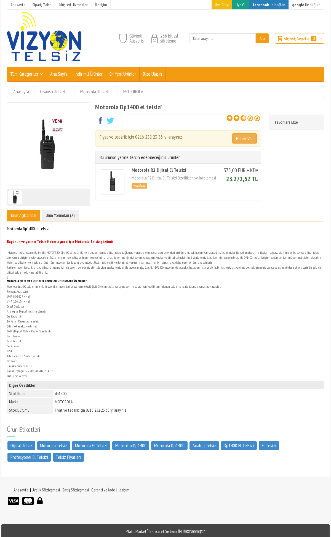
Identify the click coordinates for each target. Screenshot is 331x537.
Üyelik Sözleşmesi (46, 490)
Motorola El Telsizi (91, 445)
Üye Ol (241, 4)
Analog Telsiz (204, 445)
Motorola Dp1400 (169, 445)
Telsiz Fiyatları (68, 457)
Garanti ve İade (103, 490)
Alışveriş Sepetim (300, 38)
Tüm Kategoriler (24, 74)
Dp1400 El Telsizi (239, 445)
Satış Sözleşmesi (75, 490)
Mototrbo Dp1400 (130, 445)
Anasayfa (21, 490)
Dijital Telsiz (21, 445)
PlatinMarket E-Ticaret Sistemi (151, 531)
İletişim (123, 490)
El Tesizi (269, 445)
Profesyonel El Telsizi (29, 457)
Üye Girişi (222, 4)
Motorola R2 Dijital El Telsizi (159, 170)
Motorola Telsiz (53, 445)
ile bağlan (269, 4)
